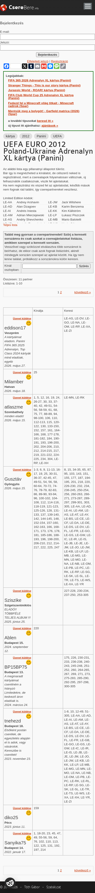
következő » (82, 292)
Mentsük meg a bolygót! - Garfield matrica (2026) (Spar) (43, 112)
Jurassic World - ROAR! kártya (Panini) (36, 90)
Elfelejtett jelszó (37, 61)
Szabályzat (53, 887)
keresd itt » (45, 121)
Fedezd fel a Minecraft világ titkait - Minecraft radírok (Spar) (41, 104)
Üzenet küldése (22, 318)
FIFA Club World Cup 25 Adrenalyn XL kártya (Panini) (41, 96)
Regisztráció (59, 61)
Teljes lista (10, 225)
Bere (24, 7)
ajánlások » (50, 125)
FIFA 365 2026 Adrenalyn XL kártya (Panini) (39, 80)
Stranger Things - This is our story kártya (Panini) (44, 85)
